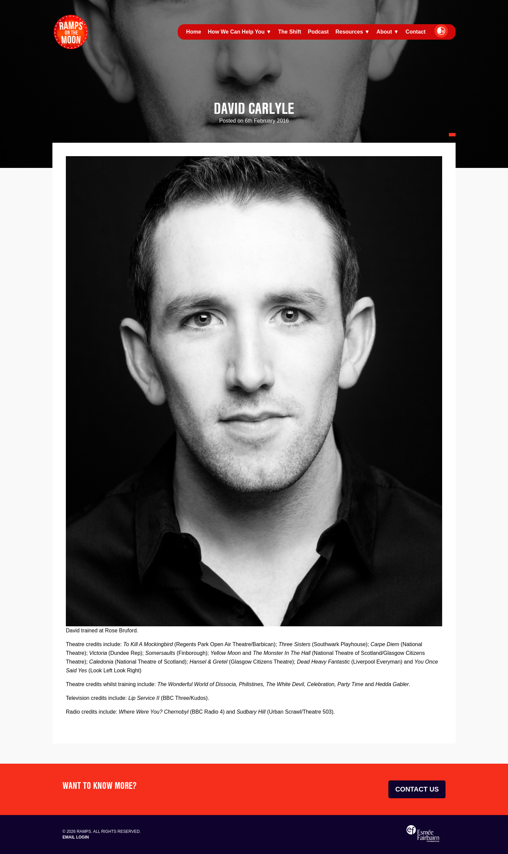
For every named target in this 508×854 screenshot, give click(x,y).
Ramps (70, 31)
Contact (416, 32)
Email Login (75, 837)
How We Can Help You (236, 32)
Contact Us (417, 789)
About (384, 32)
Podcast (318, 32)
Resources (349, 32)
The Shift (289, 32)
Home (193, 32)
